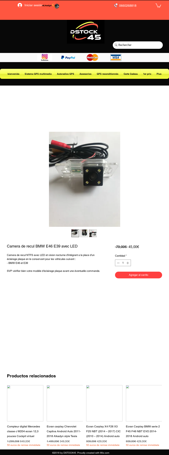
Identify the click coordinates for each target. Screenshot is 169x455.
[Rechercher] (137, 45)
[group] (84, 416)
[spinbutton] (123, 263)
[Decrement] (118, 263)
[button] (158, 5)
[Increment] (128, 263)
